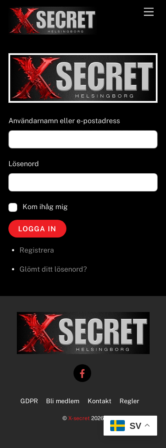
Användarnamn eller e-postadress (64, 121)
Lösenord (23, 164)
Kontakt (100, 401)
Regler (129, 401)
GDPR (29, 401)
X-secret (79, 418)
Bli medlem (62, 401)
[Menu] (149, 12)
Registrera (36, 250)
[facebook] (82, 372)
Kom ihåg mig (45, 207)
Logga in (37, 229)
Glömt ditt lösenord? (53, 269)
